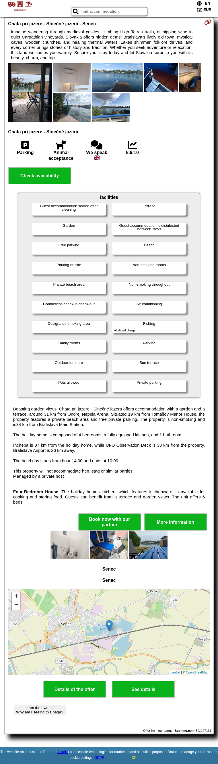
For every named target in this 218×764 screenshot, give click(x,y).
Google (62, 752)
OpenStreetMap (197, 672)
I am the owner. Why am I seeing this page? (39, 710)
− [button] (16, 605)
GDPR (99, 758)
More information (175, 522)
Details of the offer (74, 689)
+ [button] (16, 596)
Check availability (39, 175)
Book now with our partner (109, 522)
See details (143, 689)
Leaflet (175, 672)
